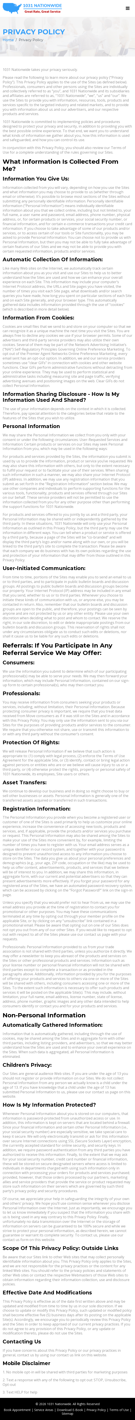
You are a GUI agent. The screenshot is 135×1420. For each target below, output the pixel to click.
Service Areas (43, 1410)
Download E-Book (70, 1410)
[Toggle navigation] (127, 8)
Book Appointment (17, 1410)
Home (8, 40)
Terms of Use (119, 1410)
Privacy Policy (96, 1410)
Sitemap (67, 1413)
